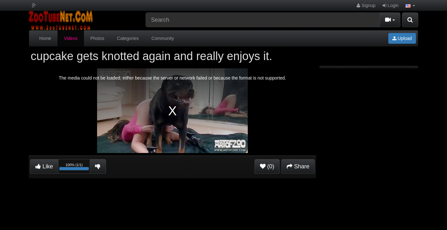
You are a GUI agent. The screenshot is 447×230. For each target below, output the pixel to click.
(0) (267, 166)
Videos (71, 38)
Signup (366, 5)
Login (390, 5)
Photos (97, 38)
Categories (128, 38)
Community (162, 38)
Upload (402, 38)
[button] (410, 5)
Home (45, 38)
